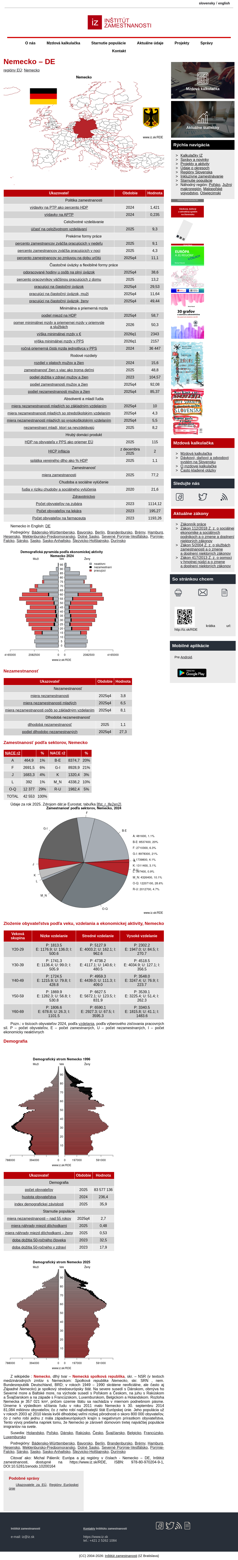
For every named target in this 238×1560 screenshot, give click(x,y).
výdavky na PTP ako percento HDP (59, 207)
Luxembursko (14, 1437)
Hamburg (155, 532)
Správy (206, 43)
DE (47, 526)
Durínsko (118, 541)
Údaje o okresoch (195, 168)
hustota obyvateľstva (39, 1197)
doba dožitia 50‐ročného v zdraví (39, 1247)
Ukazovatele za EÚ (31, 1485)
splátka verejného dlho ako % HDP (59, 461)
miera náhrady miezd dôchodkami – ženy (39, 1233)
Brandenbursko (119, 532)
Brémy (140, 532)
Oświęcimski (210, 193)
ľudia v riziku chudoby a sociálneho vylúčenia (59, 489)
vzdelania (86, 1024)
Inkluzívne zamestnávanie (202, 176)
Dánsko (66, 1433)
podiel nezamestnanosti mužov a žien (59, 392)
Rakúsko (83, 1433)
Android (186, 657)
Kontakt (119, 51)
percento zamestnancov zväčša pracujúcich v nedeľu (59, 243)
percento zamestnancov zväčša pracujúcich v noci (59, 251)
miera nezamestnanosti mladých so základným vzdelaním (58, 406)
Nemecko (32, 70)
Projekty (182, 43)
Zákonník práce (193, 524)
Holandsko (35, 1433)
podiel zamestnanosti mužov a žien (59, 384)
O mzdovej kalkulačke (199, 466)
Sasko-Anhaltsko (56, 541)
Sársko (22, 541)
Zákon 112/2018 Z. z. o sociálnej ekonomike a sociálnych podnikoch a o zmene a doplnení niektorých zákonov (207, 534)
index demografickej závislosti (39, 1204)
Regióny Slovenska (196, 172)
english (224, 3)
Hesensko (11, 536)
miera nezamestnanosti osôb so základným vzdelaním (49, 710)
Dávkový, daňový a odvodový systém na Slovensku (205, 460)
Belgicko (134, 1433)
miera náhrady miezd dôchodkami (39, 1226)
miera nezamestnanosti (49, 696)
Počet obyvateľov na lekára (58, 511)
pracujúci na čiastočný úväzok (59, 287)
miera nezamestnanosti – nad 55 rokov (39, 1219)
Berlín (100, 532)
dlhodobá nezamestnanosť (50, 725)
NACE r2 (12, 753)
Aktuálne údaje (150, 43)
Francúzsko (153, 1433)
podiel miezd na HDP (59, 315)
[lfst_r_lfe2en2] (109, 804)
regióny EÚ (12, 70)
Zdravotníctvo (84, 497)
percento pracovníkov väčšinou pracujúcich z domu (59, 279)
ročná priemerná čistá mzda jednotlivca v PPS (59, 348)
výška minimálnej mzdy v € (59, 334)
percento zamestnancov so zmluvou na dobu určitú (59, 258)
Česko (98, 1433)
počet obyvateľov (39, 1190)
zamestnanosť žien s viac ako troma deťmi (59, 370)
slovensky (207, 3)
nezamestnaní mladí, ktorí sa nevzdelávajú (59, 428)
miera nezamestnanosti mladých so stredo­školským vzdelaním (58, 413)
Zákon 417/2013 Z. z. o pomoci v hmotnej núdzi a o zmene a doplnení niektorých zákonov (206, 562)
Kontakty (89, 1528)
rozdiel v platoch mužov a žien (59, 363)
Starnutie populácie (108, 43)
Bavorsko (85, 532)
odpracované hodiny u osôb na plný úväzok (59, 272)
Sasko (35, 541)
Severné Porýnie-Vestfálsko (125, 536)
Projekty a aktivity (195, 164)
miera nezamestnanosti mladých (49, 703)
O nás (30, 43)
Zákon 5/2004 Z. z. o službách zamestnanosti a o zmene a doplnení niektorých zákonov (206, 549)
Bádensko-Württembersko (53, 532)
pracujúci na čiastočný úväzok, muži (59, 294)
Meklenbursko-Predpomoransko (49, 536)
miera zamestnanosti (59, 475)
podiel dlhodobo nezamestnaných (49, 732)
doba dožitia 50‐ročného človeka (39, 1240)
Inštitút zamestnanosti (121, 1556)
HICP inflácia (59, 451)
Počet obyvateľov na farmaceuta (59, 518)
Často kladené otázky (198, 470)
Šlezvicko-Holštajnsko (91, 541)
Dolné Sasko (88, 536)
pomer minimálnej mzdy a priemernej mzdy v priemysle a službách (59, 325)
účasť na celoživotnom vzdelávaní (59, 229)
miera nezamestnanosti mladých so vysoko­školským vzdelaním (59, 420)
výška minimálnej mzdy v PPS (59, 341)
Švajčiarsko (115, 1433)
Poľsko (52, 1433)
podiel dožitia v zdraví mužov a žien (59, 377)
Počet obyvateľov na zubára (59, 504)
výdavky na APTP (58, 215)
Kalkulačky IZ (192, 155)
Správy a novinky (195, 160)
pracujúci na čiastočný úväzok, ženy (59, 301)
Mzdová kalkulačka (63, 43)
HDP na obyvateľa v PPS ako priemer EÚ (59, 442)
